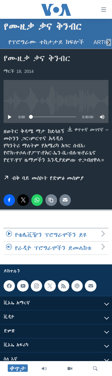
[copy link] (51, 200)
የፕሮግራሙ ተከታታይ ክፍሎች (46, 42)
